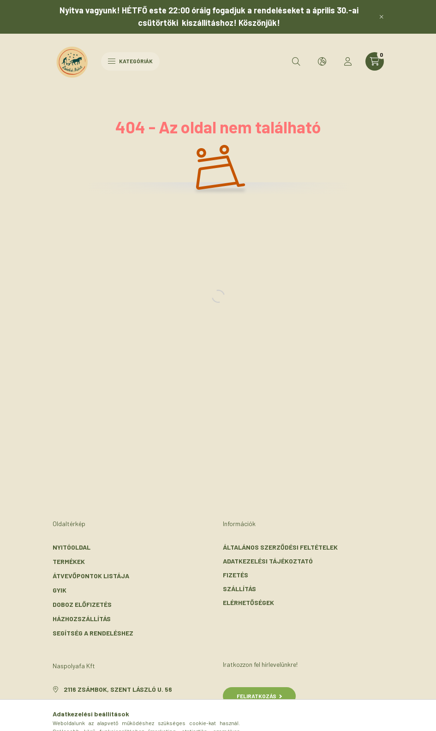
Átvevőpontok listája (91, 576)
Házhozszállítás (82, 619)
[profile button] (348, 61)
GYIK (59, 590)
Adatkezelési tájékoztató (268, 561)
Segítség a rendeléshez (93, 633)
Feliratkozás (259, 696)
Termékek (69, 561)
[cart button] (374, 61)
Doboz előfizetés (82, 604)
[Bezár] (381, 17)
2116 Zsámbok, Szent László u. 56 (118, 689)
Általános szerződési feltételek (280, 547)
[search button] (296, 61)
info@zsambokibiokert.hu (107, 717)
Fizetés (235, 575)
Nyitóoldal (71, 547)
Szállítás (239, 589)
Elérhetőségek (248, 602)
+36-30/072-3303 (91, 703)
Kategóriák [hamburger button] (130, 61)
